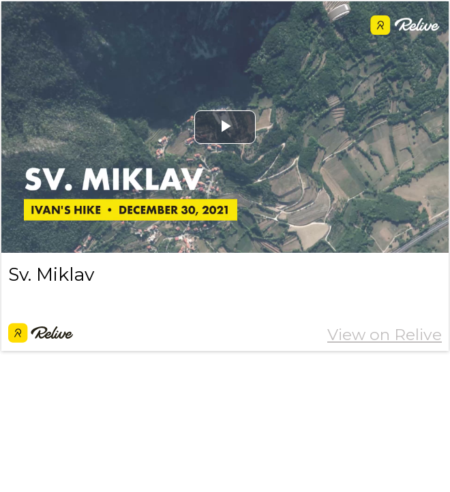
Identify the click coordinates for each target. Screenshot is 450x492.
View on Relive (384, 334)
